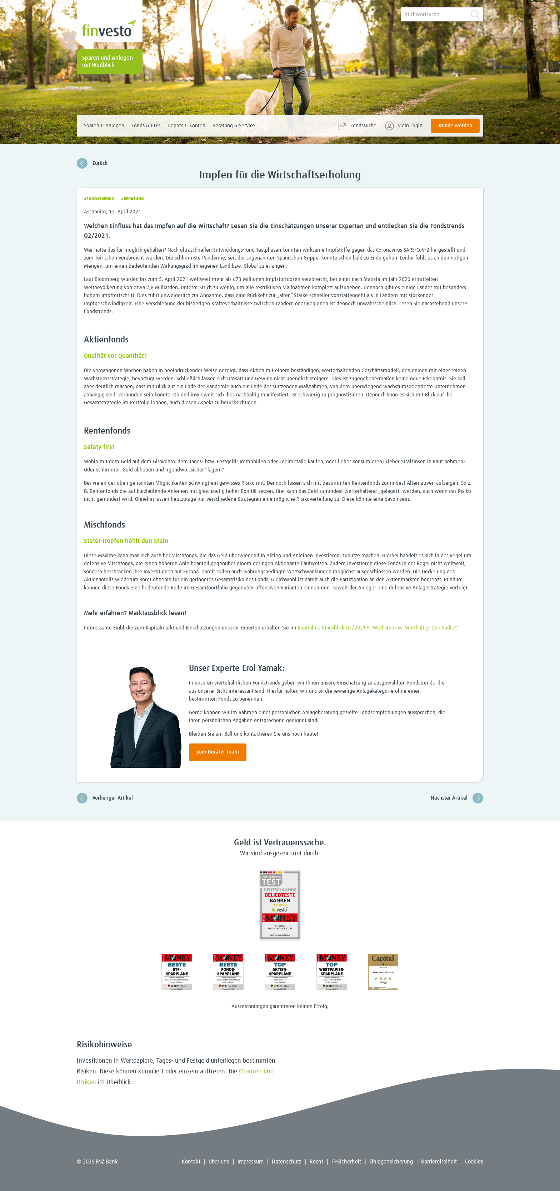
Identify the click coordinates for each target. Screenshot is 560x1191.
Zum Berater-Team (217, 752)
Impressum (251, 1162)
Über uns (219, 1162)
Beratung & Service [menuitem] (233, 125)
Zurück (92, 163)
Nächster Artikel (457, 798)
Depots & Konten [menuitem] (186, 125)
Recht (316, 1162)
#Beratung (132, 199)
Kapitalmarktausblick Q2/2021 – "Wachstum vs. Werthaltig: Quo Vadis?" (377, 628)
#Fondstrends (99, 199)
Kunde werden (455, 125)
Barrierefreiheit (439, 1162)
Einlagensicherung (391, 1162)
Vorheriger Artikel (105, 798)
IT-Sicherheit (346, 1162)
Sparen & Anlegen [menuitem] (104, 125)
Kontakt (191, 1162)
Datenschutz (286, 1162)
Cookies (474, 1162)
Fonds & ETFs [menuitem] (145, 125)
